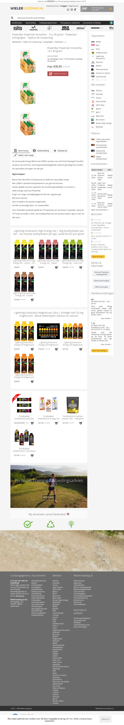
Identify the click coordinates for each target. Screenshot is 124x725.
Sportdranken (37, 611)
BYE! (95, 45)
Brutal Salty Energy (101, 123)
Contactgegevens (20, 575)
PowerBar (56, 669)
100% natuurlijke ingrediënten (100, 140)
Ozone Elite (57, 658)
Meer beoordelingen (100, 351)
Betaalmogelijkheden (82, 589)
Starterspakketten (38, 613)
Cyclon (55, 617)
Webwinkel (16, 42)
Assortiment (38, 575)
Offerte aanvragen (101, 287)
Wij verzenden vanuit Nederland (48, 514)
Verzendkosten (80, 604)
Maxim (96, 66)
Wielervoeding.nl (83, 575)
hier (17, 585)
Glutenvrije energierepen (99, 152)
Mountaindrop (99, 69)
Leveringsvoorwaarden (83, 596)
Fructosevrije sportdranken (99, 146)
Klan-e (55, 626)
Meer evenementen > (100, 210)
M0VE (55, 643)
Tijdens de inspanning (32, 42)
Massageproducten (39, 609)
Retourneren (79, 600)
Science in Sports (100, 73)
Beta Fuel (97, 116)
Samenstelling (41, 151)
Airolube (97, 94)
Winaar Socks (58, 701)
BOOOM (97, 127)
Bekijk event (110, 176)
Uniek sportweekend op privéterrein (82, 619)
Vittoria (55, 694)
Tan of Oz (56, 686)
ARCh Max (97, 105)
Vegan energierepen (99, 157)
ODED (55, 656)
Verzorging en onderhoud (70, 23)
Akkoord (105, 719)
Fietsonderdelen (38, 598)
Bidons (34, 583)
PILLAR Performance (61, 667)
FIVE (54, 621)
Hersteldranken (37, 604)
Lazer (55, 628)
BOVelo (55, 609)
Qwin (55, 673)
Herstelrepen (36, 606)
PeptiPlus (56, 664)
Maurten (97, 62)
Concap (56, 615)
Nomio (55, 652)
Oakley (55, 654)
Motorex (56, 641)
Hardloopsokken (38, 602)
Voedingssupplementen (48, 23)
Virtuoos (56, 697)
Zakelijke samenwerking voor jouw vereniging (82, 624)
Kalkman (56, 632)
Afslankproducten (38, 581)
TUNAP (55, 690)
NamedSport (58, 647)
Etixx (95, 49)
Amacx (96, 98)
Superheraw (98, 76)
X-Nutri (55, 703)
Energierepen (37, 589)
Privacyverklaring (81, 598)
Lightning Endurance (98, 57)
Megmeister (57, 639)
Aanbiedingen (17, 23)
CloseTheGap (58, 613)
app (72, 213)
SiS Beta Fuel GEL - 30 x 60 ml (100, 302)
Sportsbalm (57, 679)
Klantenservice (53, 6)
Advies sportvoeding (101, 281)
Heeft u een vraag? (24, 155)
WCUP (55, 699)
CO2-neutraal (79, 591)
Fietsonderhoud (37, 596)
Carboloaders (36, 585)
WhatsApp (20, 596)
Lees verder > (106, 318)
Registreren (74, 6)
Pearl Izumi (57, 662)
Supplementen (37, 615)
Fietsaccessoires (38, 591)
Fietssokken (36, 600)
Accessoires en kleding (92, 23)
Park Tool (56, 660)
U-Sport (56, 692)
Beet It (96, 109)
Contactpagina (79, 594)
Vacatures (78, 602)
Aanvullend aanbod (80, 611)
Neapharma (57, 649)
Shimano (56, 677)
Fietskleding (36, 594)
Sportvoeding (31, 23)
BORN (96, 42)
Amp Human (98, 101)
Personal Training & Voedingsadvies (102, 273)
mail (79, 213)
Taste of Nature (59, 688)
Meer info (49, 497)
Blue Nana (98, 119)
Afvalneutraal (79, 581)
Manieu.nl (110, 708)
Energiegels (48, 42)
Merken (57, 575)
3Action (96, 90)
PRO (54, 671)
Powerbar (59, 42)
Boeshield (57, 602)
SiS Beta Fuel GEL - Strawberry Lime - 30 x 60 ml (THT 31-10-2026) (100, 327)
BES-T (96, 112)
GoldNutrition (99, 53)
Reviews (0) (60, 151)
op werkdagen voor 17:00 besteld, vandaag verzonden (64, 60)
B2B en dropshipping (82, 587)
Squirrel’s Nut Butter (61, 682)
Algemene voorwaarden (79, 584)
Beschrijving (21, 151)
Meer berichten (98, 256)
